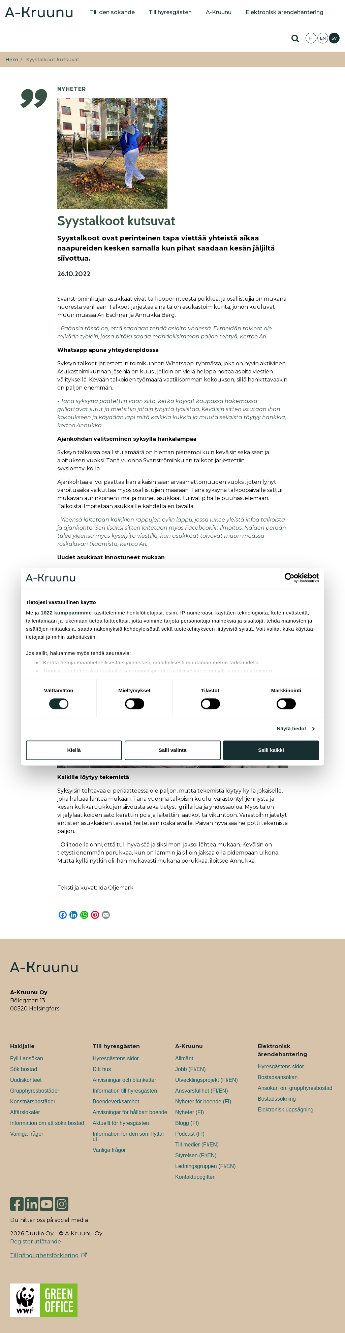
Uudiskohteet (25, 1080)
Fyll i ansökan (26, 1058)
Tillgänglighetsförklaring (44, 1255)
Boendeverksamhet (116, 1101)
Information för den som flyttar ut (128, 1136)
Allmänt (184, 1058)
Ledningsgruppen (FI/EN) (205, 1166)
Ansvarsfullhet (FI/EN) (201, 1091)
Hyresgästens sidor (116, 1058)
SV (334, 38)
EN (323, 38)
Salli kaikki (271, 750)
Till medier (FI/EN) (197, 1144)
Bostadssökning (277, 1099)
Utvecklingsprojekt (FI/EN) (206, 1080)
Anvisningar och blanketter (124, 1080)
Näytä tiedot (291, 729)
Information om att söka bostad (47, 1123)
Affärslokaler (25, 1112)
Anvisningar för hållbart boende (130, 1112)
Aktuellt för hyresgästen (121, 1123)
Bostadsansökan (277, 1077)
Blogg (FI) (187, 1123)
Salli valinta (173, 750)
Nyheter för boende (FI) (203, 1101)
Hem (11, 60)
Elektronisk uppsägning (285, 1109)
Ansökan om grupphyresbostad (295, 1088)
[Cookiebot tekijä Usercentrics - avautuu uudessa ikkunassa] (289, 578)
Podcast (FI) (190, 1134)
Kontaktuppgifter (195, 1177)
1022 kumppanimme (66, 612)
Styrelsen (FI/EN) (196, 1155)
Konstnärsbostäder (32, 1101)
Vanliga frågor (26, 1134)
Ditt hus (102, 1069)
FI (311, 38)
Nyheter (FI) (189, 1112)
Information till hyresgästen (125, 1091)
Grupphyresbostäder (34, 1091)
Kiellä (74, 750)
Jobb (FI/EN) (190, 1069)
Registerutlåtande (35, 1241)
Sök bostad (23, 1069)
